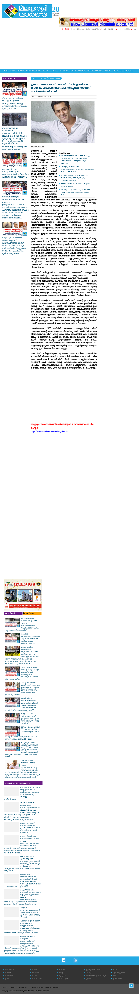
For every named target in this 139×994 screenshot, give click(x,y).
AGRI (38, 71)
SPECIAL (98, 71)
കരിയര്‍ (8, 973)
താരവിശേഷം (55, 79)
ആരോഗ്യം (36, 973)
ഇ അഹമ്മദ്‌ (117, 979)
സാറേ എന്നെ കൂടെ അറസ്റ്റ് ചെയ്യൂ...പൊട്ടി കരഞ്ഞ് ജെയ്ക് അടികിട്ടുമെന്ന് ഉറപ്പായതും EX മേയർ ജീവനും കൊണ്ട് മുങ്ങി (22, 674)
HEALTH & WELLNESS (59, 71)
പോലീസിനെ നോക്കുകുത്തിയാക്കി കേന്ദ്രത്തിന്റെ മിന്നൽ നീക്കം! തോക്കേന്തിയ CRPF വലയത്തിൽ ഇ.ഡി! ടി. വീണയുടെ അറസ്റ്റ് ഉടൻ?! (21, 705)
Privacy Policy (44, 987)
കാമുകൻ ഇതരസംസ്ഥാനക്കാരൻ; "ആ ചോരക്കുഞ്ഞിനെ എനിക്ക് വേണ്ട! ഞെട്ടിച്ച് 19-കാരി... (31, 639)
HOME (5, 71)
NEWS (12, 71)
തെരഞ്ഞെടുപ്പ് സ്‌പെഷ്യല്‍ (96, 976)
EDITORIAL (128, 71)
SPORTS (81, 71)
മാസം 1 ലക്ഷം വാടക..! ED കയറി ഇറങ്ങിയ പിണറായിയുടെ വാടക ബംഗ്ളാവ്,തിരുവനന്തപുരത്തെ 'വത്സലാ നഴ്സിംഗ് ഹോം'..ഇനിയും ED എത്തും (22, 733)
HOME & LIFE (117, 71)
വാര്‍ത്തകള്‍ (9, 970)
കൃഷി (7, 979)
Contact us (23, 987)
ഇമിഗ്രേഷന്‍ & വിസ (93, 970)
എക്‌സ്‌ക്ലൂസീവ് (119, 973)
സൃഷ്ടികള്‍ (62, 976)
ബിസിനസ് (9, 976)
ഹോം (34, 79)
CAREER (20, 71)
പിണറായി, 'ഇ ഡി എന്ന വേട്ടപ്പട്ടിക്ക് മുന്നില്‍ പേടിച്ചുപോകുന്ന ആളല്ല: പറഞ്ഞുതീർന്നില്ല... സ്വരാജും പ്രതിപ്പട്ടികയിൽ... (14, 103)
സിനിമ (43, 79)
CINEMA (73, 71)
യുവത (115, 970)
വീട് (114, 976)
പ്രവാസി (89, 979)
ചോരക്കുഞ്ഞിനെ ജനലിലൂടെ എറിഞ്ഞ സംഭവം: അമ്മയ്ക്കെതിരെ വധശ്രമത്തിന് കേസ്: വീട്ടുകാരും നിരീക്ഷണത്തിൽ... (22, 625)
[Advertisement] (69, 49)
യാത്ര (61, 973)
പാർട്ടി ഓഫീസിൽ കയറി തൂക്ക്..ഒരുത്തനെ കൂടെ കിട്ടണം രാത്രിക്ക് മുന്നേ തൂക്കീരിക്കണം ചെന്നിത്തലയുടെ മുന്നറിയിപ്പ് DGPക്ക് (22, 689)
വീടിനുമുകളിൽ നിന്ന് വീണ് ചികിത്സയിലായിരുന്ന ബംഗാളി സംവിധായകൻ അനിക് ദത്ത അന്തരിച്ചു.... (77, 169)
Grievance (56, 987)
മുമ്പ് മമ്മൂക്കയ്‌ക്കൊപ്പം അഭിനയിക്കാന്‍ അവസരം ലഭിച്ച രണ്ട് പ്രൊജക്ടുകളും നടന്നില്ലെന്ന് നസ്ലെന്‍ (73, 178)
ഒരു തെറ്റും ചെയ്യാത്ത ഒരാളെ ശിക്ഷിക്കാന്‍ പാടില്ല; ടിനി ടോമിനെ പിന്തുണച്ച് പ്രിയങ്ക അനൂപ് (75, 192)
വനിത (34, 970)
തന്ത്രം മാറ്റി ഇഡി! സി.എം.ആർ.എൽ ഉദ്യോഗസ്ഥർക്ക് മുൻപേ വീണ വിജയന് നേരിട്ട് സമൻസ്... (15, 172)
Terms (34, 987)
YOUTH (107, 71)
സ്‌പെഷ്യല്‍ (63, 979)
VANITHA (45, 71)
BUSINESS (30, 71)
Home (4, 987)
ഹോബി (62, 970)
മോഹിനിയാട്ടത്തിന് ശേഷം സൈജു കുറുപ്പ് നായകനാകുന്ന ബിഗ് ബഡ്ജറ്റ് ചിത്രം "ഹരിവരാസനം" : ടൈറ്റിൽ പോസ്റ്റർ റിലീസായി (75, 160)
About (13, 987)
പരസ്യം (89, 973)
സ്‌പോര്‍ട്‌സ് (37, 979)
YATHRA (90, 71)
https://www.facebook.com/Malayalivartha (49, 432)
